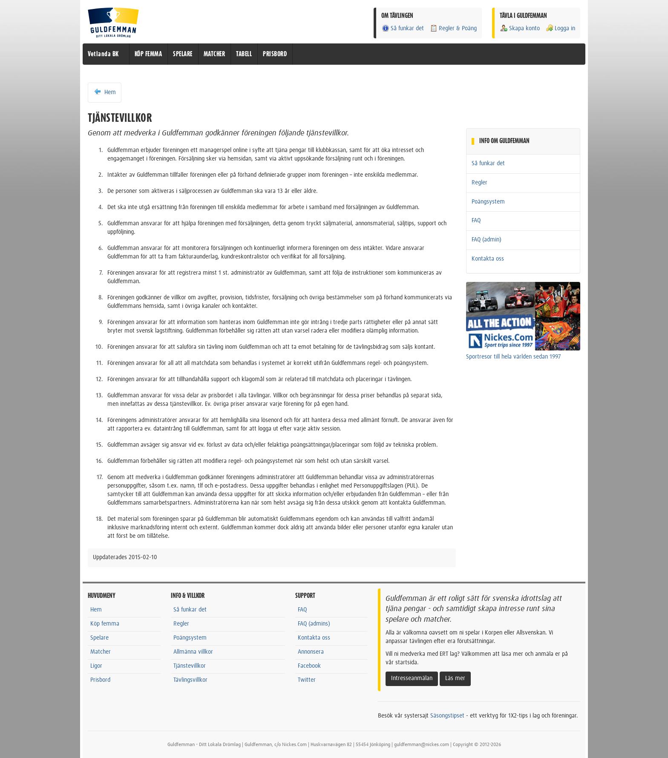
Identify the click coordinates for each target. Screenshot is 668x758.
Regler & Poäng (453, 28)
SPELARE (183, 54)
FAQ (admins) (314, 624)
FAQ (476, 221)
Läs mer (455, 678)
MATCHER (214, 54)
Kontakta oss (488, 259)
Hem (104, 92)
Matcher (100, 652)
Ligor (96, 666)
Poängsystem (488, 202)
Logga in (560, 28)
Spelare (99, 638)
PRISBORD (275, 54)
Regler (479, 183)
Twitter (307, 680)
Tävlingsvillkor (190, 680)
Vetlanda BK (103, 54)
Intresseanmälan (411, 678)
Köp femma (104, 624)
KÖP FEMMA (148, 54)
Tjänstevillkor (189, 666)
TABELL (244, 54)
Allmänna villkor (193, 652)
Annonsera (311, 652)
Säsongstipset (447, 716)
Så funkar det (402, 28)
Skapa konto (520, 28)
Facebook (309, 666)
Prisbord (100, 680)
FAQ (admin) (486, 240)
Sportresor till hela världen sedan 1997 (513, 357)
